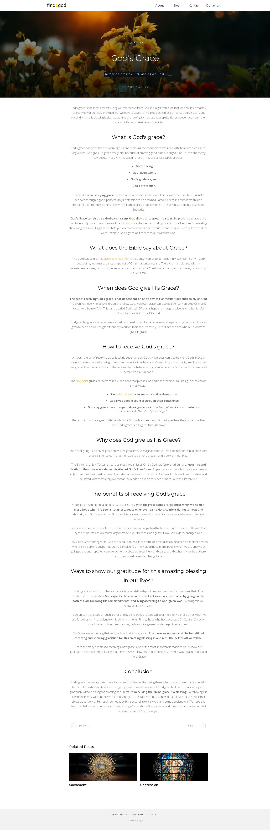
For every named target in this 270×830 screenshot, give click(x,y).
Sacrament (103, 772)
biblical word (126, 394)
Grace (152, 74)
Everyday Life (130, 74)
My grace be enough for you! (117, 259)
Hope (161, 74)
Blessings (112, 74)
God (144, 74)
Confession (174, 772)
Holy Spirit (127, 223)
